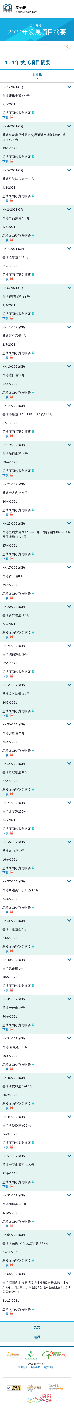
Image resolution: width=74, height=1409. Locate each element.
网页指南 (48, 1367)
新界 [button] (37, 1337)
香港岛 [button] (37, 75)
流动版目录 (67, 9)
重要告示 (23, 1367)
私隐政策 (35, 1367)
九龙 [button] (37, 1327)
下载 (5, 118)
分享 (67, 47)
